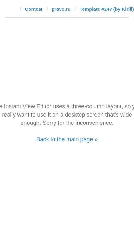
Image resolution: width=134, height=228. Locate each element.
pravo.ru (61, 9)
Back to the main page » (67, 139)
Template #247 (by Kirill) (107, 9)
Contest (34, 9)
